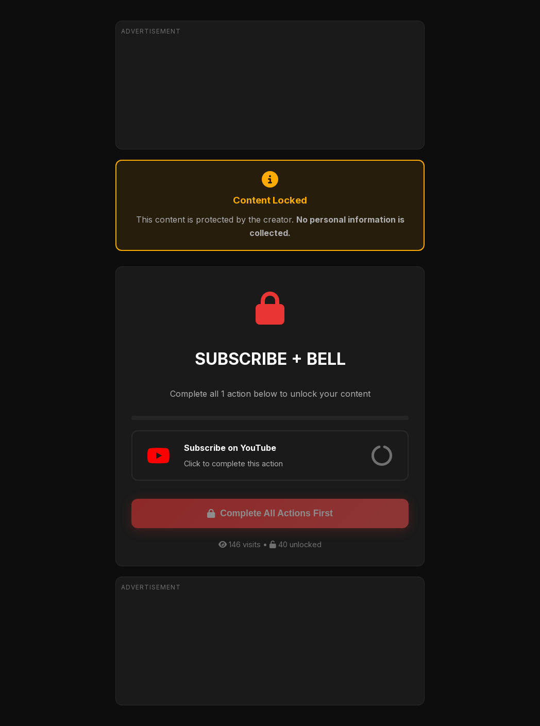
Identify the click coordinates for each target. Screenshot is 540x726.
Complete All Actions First (270, 513)
